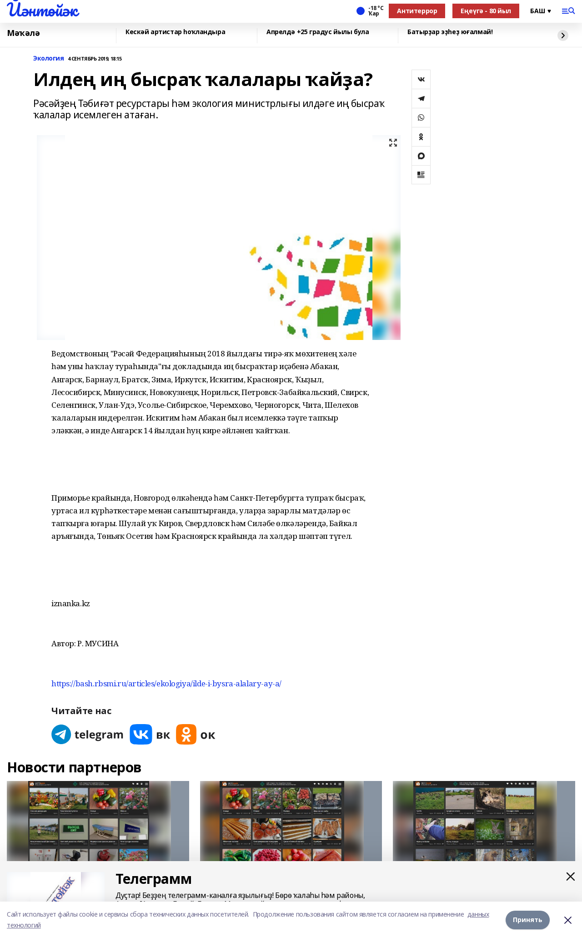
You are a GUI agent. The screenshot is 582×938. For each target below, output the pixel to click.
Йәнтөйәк (42, 9)
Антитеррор (417, 10)
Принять (527, 919)
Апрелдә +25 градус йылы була (317, 32)
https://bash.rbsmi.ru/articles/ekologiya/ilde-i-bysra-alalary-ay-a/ (166, 683)
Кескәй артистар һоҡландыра (175, 32)
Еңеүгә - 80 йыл (486, 10)
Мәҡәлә (23, 33)
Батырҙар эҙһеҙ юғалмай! (449, 32)
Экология (48, 58)
